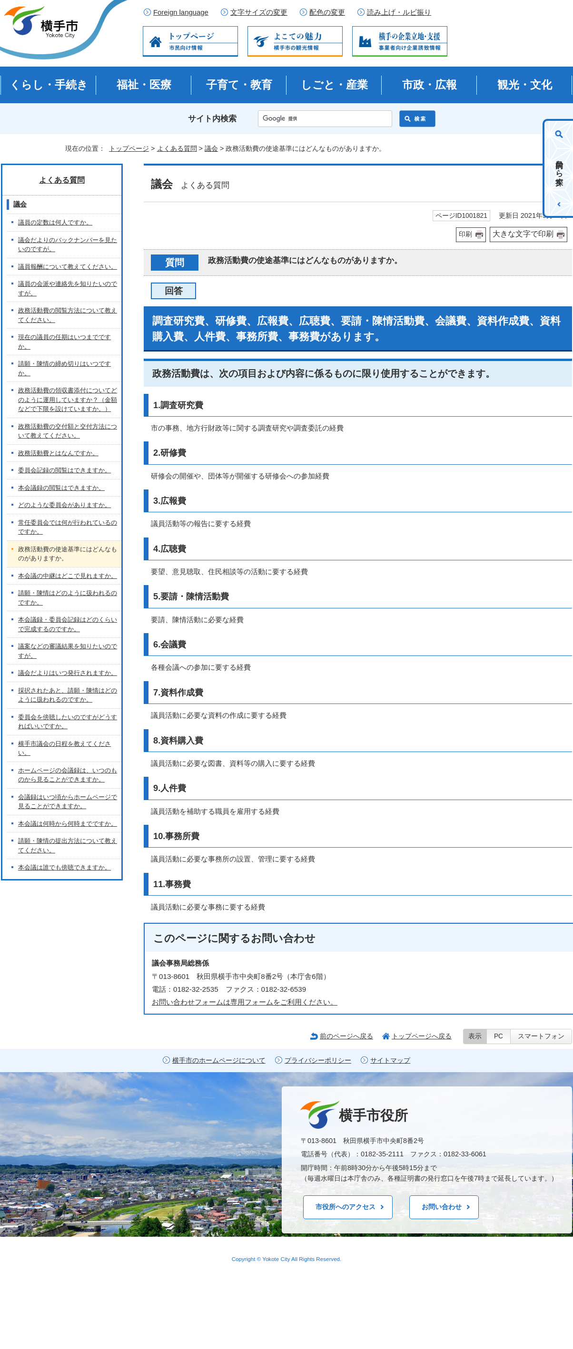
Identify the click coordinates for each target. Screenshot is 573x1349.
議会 (211, 148)
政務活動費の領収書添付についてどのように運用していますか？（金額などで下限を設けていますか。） (67, 399)
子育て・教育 (239, 84)
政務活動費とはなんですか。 (58, 453)
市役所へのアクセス (345, 1207)
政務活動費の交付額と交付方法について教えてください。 (67, 431)
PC (498, 1036)
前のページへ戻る (346, 1036)
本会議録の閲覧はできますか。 (61, 487)
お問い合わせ (442, 1207)
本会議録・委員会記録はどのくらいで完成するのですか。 (67, 624)
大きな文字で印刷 (523, 234)
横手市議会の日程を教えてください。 (64, 748)
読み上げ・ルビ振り (399, 12)
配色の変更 (327, 12)
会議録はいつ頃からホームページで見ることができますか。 (67, 801)
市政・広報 (429, 84)
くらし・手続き (49, 84)
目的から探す (559, 168)
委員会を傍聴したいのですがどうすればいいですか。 (67, 722)
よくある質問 (177, 148)
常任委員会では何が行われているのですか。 (67, 527)
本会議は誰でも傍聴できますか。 (64, 867)
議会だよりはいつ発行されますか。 (67, 672)
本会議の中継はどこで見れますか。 (67, 575)
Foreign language (180, 12)
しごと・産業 (334, 84)
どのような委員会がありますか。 (64, 504)
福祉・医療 (144, 84)
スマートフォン (541, 1036)
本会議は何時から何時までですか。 (67, 823)
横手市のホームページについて (219, 1060)
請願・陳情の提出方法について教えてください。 (67, 845)
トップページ (129, 148)
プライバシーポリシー (318, 1060)
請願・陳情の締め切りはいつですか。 (64, 368)
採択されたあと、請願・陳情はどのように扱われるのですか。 (67, 695)
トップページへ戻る (422, 1036)
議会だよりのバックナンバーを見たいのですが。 (67, 244)
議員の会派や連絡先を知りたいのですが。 (67, 288)
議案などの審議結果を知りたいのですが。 (67, 651)
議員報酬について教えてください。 (67, 266)
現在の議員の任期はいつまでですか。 (64, 341)
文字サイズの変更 (258, 12)
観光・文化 (524, 84)
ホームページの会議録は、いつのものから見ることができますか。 (67, 775)
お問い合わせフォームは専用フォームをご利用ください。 (244, 1002)
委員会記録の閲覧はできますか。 (64, 470)
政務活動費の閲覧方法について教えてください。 (67, 315)
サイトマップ (390, 1060)
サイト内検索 (212, 118)
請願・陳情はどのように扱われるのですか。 (67, 597)
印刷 (465, 234)
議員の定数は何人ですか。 (55, 222)
